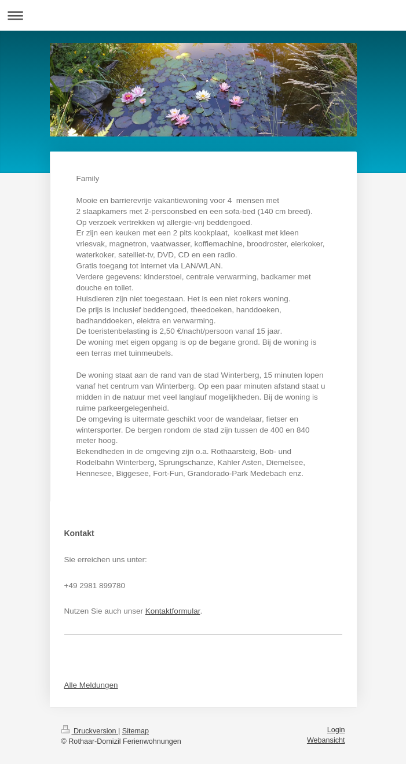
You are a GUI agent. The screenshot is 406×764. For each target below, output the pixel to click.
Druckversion (89, 731)
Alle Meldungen (91, 685)
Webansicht (326, 740)
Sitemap (135, 731)
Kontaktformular (172, 611)
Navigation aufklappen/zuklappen (203, 15)
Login (336, 730)
